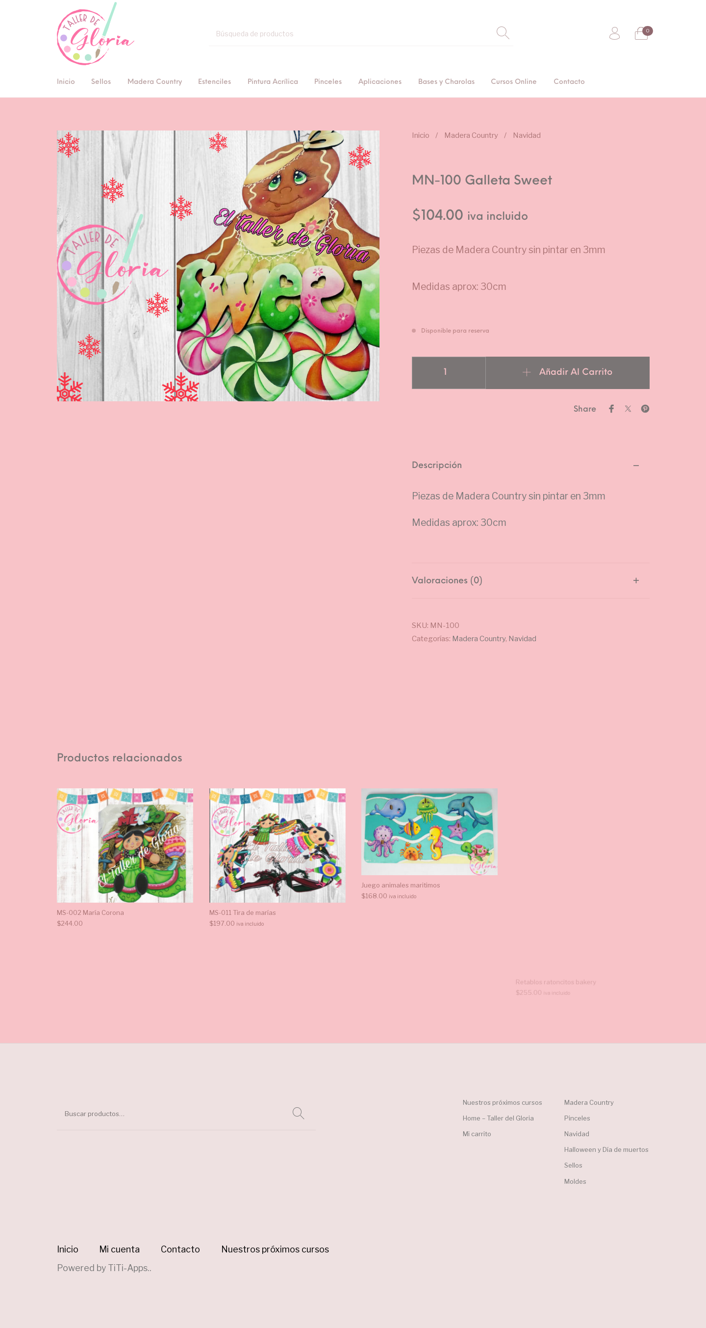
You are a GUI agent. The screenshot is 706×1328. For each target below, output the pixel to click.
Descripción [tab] (437, 466)
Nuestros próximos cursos (502, 1102)
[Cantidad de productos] (449, 373)
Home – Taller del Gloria (498, 1118)
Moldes (575, 1181)
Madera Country (471, 135)
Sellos (573, 1165)
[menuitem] (66, 83)
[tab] (531, 505)
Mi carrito (477, 1134)
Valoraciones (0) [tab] (447, 581)
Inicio (420, 135)
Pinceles (577, 1118)
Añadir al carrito (575, 372)
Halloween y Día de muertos (606, 1149)
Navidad (527, 135)
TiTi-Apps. (129, 1268)
